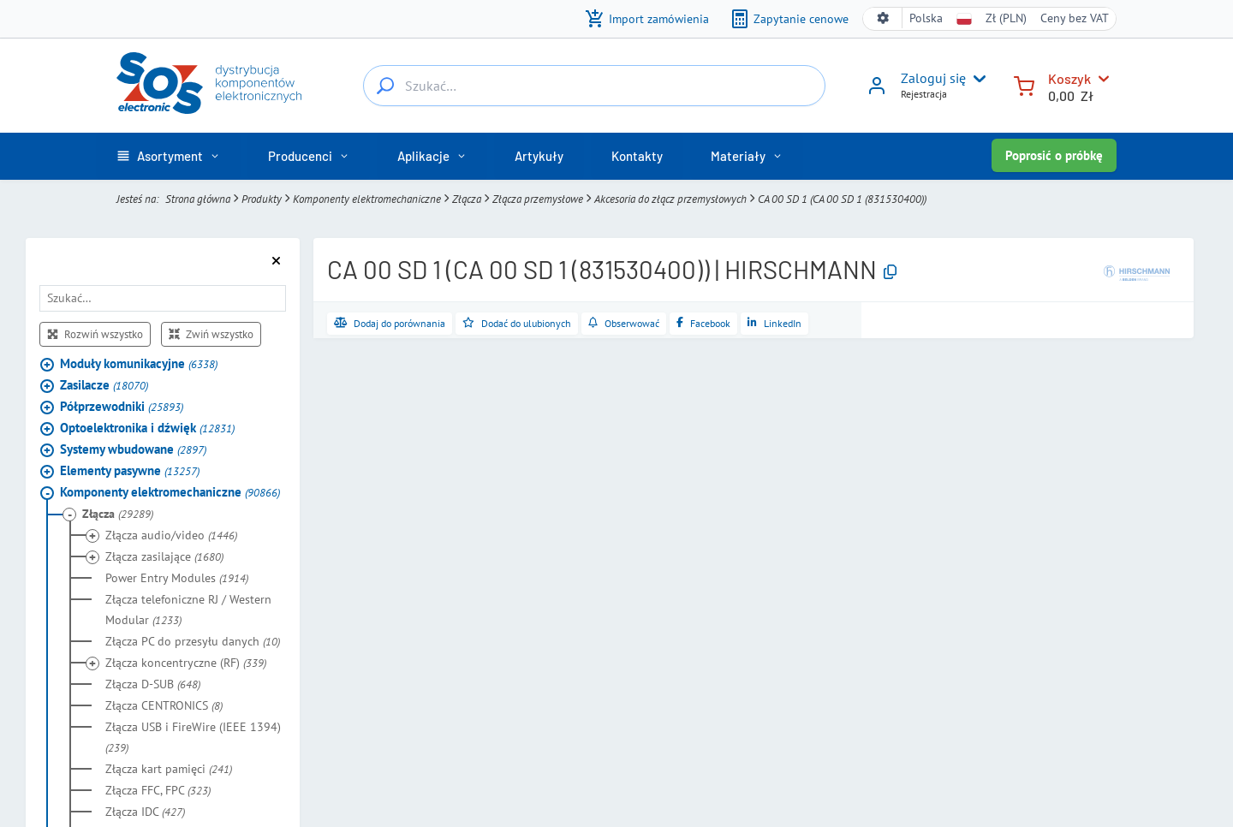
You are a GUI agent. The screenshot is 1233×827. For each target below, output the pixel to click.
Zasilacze (104, 385)
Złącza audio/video (171, 535)
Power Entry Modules (176, 578)
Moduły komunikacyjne (138, 363)
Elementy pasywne (130, 470)
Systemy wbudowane (133, 449)
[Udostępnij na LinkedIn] (774, 323)
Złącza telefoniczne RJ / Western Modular (188, 610)
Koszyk (1069, 78)
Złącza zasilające (164, 556)
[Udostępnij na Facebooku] (703, 323)
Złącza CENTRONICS (164, 705)
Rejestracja (924, 93)
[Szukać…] (385, 85)
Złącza (466, 198)
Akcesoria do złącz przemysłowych (670, 198)
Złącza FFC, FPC (158, 790)
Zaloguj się (933, 77)
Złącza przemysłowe (537, 198)
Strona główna (197, 198)
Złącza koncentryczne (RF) (185, 662)
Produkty (261, 198)
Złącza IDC (145, 811)
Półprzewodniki (121, 406)
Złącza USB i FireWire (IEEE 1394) (193, 737)
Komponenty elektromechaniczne (367, 198)
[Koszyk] (1024, 84)
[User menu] (976, 79)
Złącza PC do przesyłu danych (192, 641)
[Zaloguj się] (877, 91)
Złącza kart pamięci (168, 768)
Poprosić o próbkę (1054, 155)
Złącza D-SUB (152, 684)
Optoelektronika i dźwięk (147, 427)
